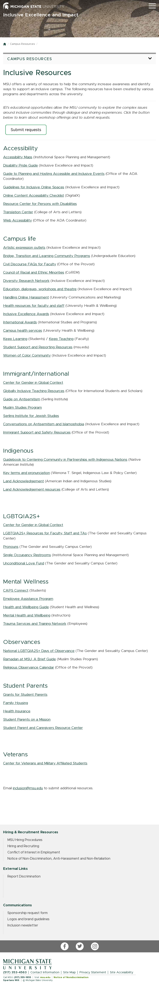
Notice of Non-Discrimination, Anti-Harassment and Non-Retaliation (58, 858)
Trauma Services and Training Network (34, 624)
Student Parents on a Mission (27, 719)
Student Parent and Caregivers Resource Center (43, 728)
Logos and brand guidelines (28, 919)
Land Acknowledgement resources (31, 489)
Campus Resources (22, 44)
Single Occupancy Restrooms (27, 555)
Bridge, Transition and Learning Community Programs (46, 256)
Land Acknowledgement (23, 481)
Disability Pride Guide (20, 165)
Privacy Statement (93, 972)
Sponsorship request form (27, 913)
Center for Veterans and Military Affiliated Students (45, 763)
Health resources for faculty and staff (33, 306)
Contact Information (44, 972)
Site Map (69, 972)
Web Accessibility (17, 220)
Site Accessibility (121, 972)
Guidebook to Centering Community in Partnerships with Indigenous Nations (65, 460)
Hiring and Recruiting (23, 846)
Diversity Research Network (26, 281)
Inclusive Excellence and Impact (40, 15)
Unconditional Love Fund (23, 563)
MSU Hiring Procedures (24, 840)
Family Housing (15, 703)
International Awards (20, 322)
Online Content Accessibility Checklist (33, 195)
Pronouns (10, 547)
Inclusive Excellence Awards (26, 314)
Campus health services (22, 331)
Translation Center (18, 212)
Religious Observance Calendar (28, 667)
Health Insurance (16, 711)
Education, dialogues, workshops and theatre (40, 289)
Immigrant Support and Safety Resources (37, 432)
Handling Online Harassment (26, 297)
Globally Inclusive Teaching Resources (33, 391)
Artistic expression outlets (24, 248)
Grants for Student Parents (25, 695)
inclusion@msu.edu (28, 788)
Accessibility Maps (17, 157)
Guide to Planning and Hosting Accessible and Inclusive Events (54, 174)
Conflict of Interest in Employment (33, 852)
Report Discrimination (24, 876)
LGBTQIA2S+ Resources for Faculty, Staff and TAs (45, 533)
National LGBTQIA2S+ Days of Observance (39, 651)
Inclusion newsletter (22, 925)
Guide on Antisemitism (21, 399)
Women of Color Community (27, 355)
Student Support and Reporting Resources (37, 347)
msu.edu (45, 977)
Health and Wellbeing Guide (26, 607)
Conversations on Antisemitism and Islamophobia (43, 424)
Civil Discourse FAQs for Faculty (29, 264)
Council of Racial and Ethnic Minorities (33, 272)
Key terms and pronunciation (26, 473)
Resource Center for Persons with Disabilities (40, 204)
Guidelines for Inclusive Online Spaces (33, 187)
